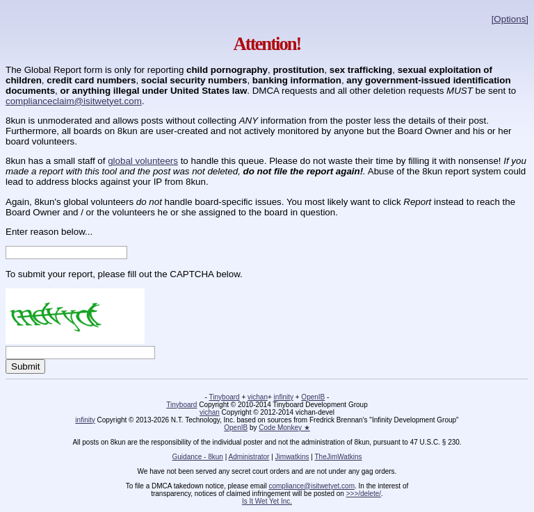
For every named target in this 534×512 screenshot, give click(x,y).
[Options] (510, 19)
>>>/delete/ (363, 493)
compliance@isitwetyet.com (311, 486)
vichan (258, 397)
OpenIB (313, 397)
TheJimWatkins (338, 457)
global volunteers (143, 161)
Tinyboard (224, 397)
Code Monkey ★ (284, 427)
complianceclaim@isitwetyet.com (74, 101)
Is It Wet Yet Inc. (267, 501)
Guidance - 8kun (197, 457)
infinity (283, 397)
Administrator (249, 457)
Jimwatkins (292, 457)
